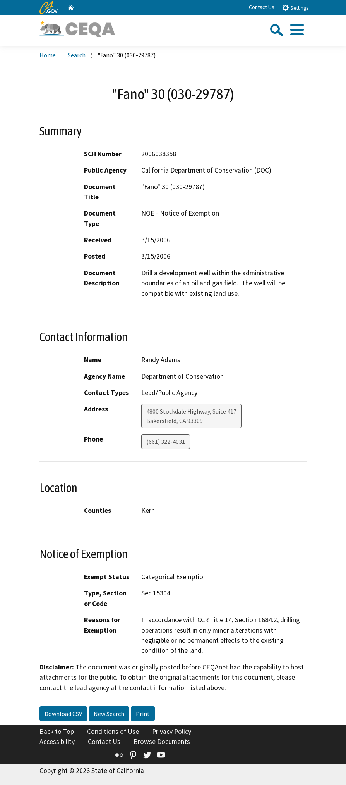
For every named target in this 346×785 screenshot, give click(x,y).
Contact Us (261, 6)
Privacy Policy (171, 731)
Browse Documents (162, 741)
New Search (109, 714)
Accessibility (57, 741)
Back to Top (56, 731)
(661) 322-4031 (165, 441)
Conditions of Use (113, 731)
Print (143, 714)
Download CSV (63, 714)
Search (77, 55)
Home (47, 55)
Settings (295, 7)
